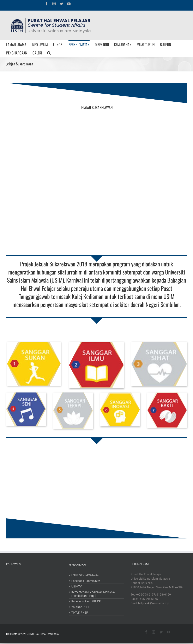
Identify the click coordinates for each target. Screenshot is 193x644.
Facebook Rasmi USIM (85, 581)
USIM (30, 634)
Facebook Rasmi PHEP (86, 601)
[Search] (49, 52)
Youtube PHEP (80, 607)
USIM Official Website (84, 575)
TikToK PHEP (79, 612)
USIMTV (76, 586)
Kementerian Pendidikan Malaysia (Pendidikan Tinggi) (93, 593)
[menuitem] (18, 44)
